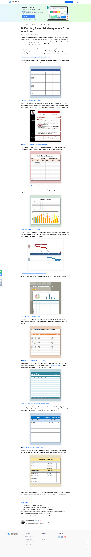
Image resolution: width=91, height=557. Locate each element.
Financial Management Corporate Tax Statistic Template (36, 57)
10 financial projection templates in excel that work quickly (36, 513)
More (42, 24)
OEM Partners (44, 539)
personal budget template (55, 365)
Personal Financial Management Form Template (34, 273)
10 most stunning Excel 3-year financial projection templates (36, 515)
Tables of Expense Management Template (32, 185)
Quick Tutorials (28, 24)
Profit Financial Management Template (31, 316)
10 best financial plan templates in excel (31, 505)
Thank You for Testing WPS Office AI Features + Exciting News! (37, 509)
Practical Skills (47, 24)
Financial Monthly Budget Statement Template (33, 360)
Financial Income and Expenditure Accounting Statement (36, 403)
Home (22, 24)
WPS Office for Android (29, 541)
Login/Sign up (79, 2)
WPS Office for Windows (29, 536)
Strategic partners (45, 541)
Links (42, 536)
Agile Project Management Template (31, 229)
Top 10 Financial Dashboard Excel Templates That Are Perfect (37, 507)
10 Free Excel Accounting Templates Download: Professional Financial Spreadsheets (43, 511)
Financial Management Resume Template (32, 100)
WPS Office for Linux (28, 546)
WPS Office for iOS (28, 544)
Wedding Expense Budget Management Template (34, 144)
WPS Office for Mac (28, 539)
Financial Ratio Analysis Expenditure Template (34, 447)
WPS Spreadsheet (35, 24)
